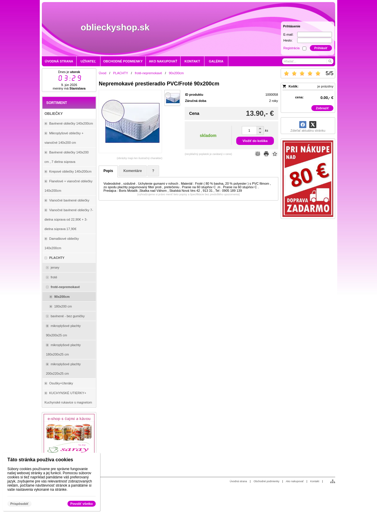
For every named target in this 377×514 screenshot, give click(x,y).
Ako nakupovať (294, 481)
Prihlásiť (321, 48)
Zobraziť (322, 108)
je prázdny (325, 86)
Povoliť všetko (81, 503)
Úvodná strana (238, 481)
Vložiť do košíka (255, 141)
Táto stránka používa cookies (40, 459)
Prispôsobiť (19, 503)
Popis (108, 171)
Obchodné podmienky (267, 481)
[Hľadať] (329, 61)
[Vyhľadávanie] (307, 61)
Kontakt (314, 481)
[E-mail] (314, 34)
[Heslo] (314, 40)
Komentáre (132, 171)
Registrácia (291, 48)
